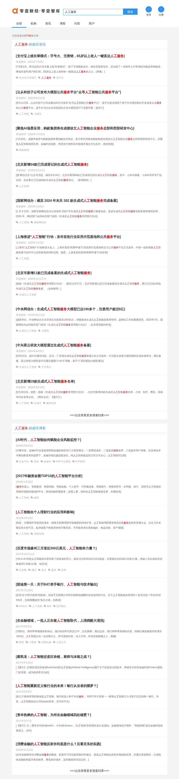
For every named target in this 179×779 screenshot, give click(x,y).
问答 (77, 23)
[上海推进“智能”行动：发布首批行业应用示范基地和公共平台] (68, 237)
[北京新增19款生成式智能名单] (45, 381)
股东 (54, 570)
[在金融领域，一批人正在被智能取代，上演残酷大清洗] (60, 620)
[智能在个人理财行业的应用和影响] (45, 512)
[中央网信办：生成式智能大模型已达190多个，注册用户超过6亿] (70, 309)
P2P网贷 (80, 461)
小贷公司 (61, 642)
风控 (36, 461)
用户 (92, 23)
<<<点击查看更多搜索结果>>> (89, 415)
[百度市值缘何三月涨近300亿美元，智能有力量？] (56, 548)
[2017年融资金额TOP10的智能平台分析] (49, 476)
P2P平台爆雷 (63, 461)
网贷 (21, 642)
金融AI (47, 461)
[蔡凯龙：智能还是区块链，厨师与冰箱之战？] (53, 656)
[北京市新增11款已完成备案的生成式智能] (53, 273)
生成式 (37, 403)
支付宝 (60, 77)
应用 (63, 570)
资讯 (48, 23)
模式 (34, 570)
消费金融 (46, 642)
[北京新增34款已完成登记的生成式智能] (52, 164)
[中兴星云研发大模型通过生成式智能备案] (53, 345)
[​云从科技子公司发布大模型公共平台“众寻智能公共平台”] (68, 92)
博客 (63, 23)
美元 (44, 570)
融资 (36, 497)
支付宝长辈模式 (27, 77)
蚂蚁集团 (23, 150)
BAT (49, 606)
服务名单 (51, 403)
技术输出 (61, 606)
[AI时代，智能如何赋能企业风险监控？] (48, 440)
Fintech (23, 606)
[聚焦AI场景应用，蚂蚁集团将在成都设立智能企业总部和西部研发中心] (75, 128)
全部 (19, 23)
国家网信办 (39, 222)
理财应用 (38, 533)
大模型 (37, 113)
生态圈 (22, 570)
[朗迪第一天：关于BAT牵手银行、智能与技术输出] (57, 584)
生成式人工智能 (27, 294)
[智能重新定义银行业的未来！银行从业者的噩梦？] (57, 686)
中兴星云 (46, 367)
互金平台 (24, 461)
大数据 (32, 642)
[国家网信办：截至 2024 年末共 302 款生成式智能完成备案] (67, 200)
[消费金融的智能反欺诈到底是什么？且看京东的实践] (58, 744)
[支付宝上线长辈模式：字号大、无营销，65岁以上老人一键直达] (70, 56)
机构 (34, 23)
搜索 (130, 12)
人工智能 (24, 113)
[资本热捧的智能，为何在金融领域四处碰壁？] (53, 715)
